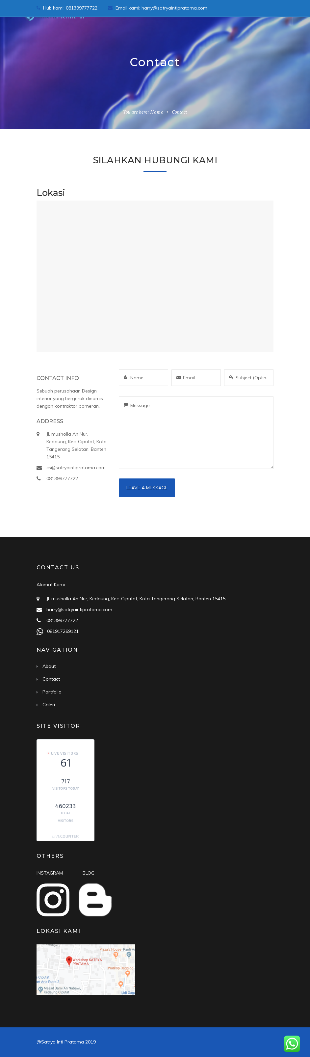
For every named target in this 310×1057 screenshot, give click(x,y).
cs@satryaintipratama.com (76, 468)
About (49, 666)
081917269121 (61, 631)
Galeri (48, 705)
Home (157, 112)
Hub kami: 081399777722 (68, 8)
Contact (51, 679)
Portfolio (52, 692)
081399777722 (62, 478)
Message (196, 432)
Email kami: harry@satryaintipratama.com (157, 8)
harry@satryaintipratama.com (79, 609)
